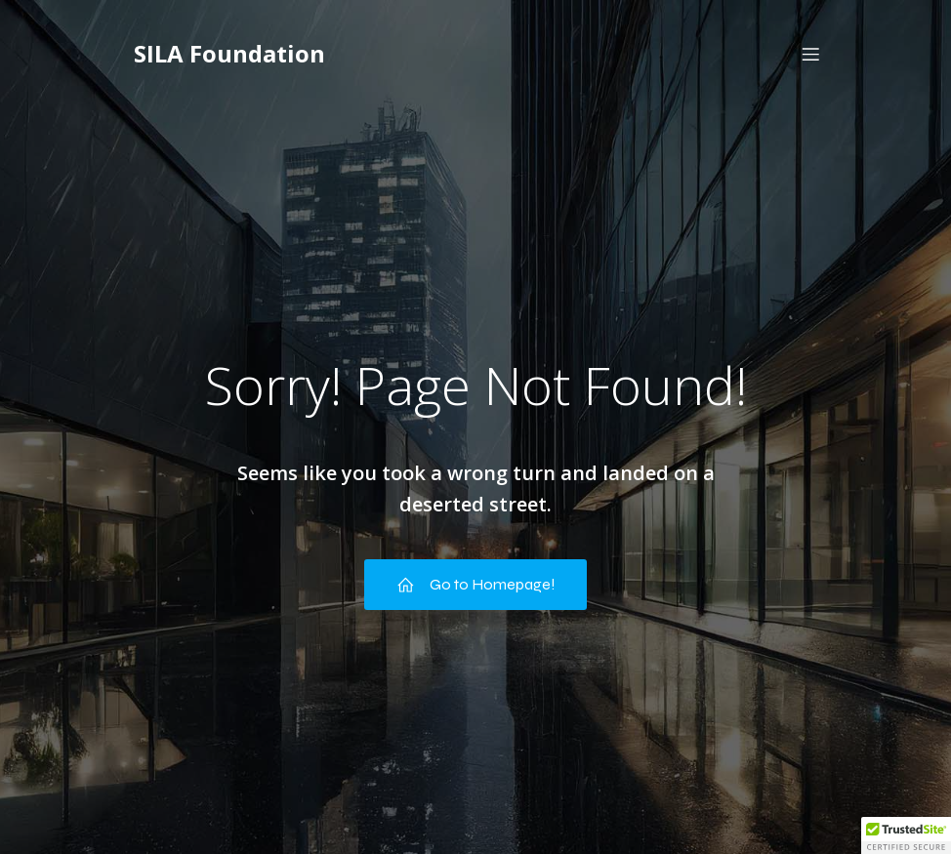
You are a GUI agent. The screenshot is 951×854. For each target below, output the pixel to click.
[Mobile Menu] (810, 53)
